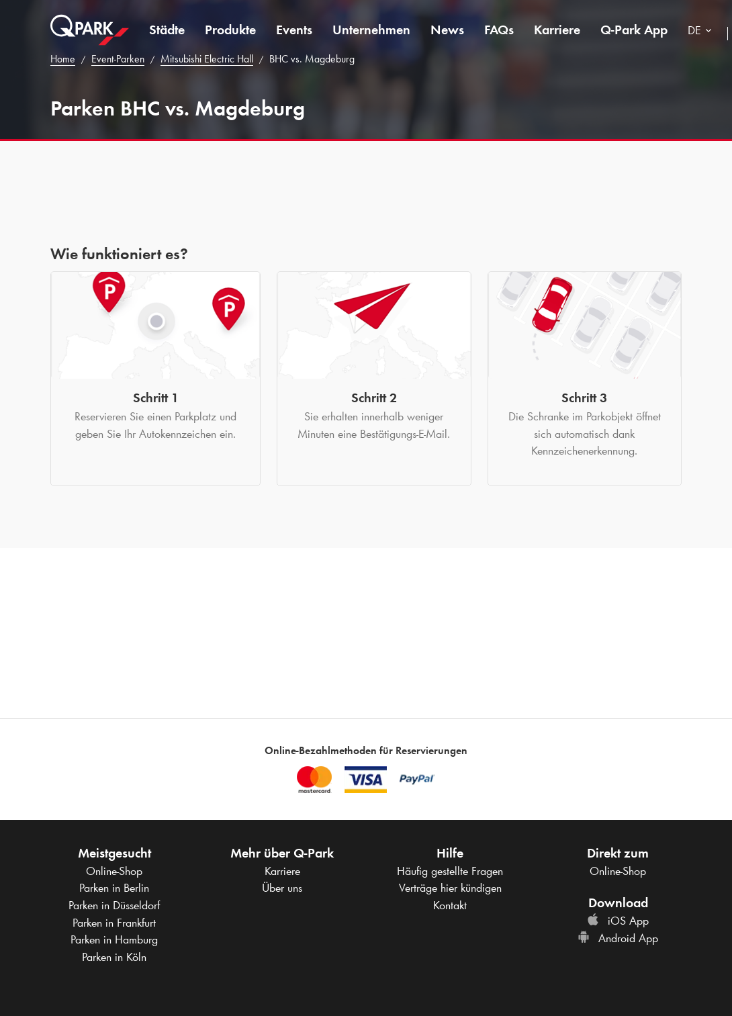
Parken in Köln (114, 957)
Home (62, 58)
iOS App (618, 920)
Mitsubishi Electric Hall (207, 58)
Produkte (230, 29)
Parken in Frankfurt (114, 922)
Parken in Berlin (114, 887)
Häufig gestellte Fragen (450, 871)
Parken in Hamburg (114, 939)
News (447, 29)
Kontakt (450, 905)
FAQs (499, 29)
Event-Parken (117, 58)
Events (294, 29)
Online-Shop (114, 871)
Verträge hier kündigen (450, 887)
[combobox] (702, 31)
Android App (618, 938)
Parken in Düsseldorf (114, 905)
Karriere (557, 29)
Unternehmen (371, 29)
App (634, 29)
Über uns (282, 887)
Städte (167, 29)
